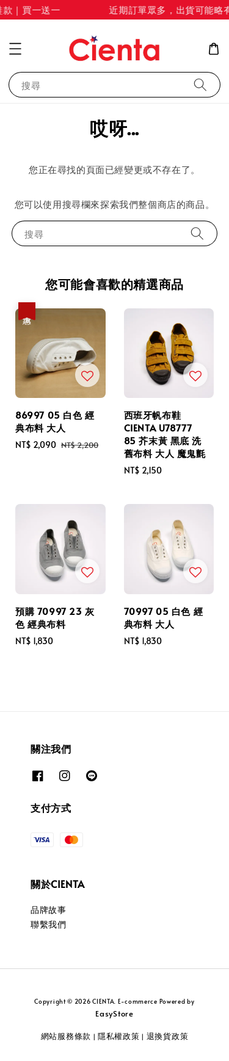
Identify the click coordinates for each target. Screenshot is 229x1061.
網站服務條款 (66, 1036)
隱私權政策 (119, 1036)
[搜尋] (200, 84)
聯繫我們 (48, 924)
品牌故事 (48, 909)
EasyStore (114, 1013)
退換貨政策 (168, 1036)
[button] (15, 48)
